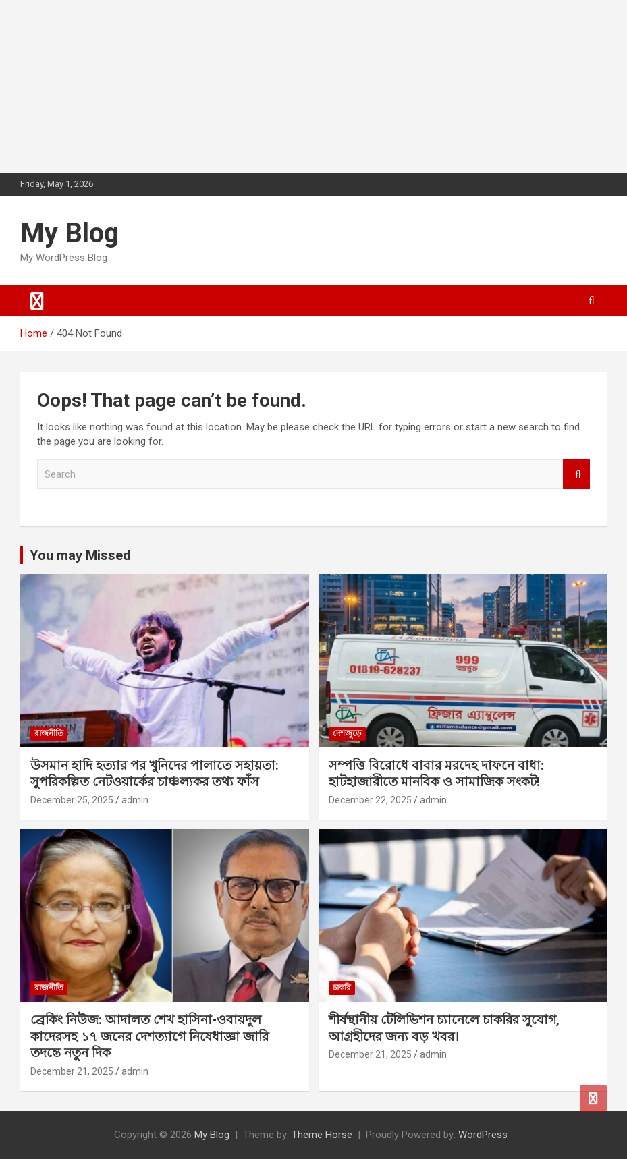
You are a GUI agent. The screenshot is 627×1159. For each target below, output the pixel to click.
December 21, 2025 (71, 1071)
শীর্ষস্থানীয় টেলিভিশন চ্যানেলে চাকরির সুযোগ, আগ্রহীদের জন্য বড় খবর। (444, 1028)
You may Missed (80, 555)
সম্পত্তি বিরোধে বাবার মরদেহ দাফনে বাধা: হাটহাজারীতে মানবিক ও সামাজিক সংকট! (436, 774)
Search (576, 474)
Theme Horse (322, 1135)
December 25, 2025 (71, 800)
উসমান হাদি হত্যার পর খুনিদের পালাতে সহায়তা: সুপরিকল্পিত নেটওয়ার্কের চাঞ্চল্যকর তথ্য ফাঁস (154, 774)
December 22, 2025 (370, 800)
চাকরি (342, 987)
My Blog (69, 233)
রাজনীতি (48, 733)
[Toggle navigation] (37, 300)
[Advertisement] (101, 84)
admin (134, 800)
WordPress (483, 1135)
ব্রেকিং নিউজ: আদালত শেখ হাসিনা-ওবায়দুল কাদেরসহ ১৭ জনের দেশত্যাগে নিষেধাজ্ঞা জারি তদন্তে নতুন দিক (149, 1036)
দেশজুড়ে (347, 733)
